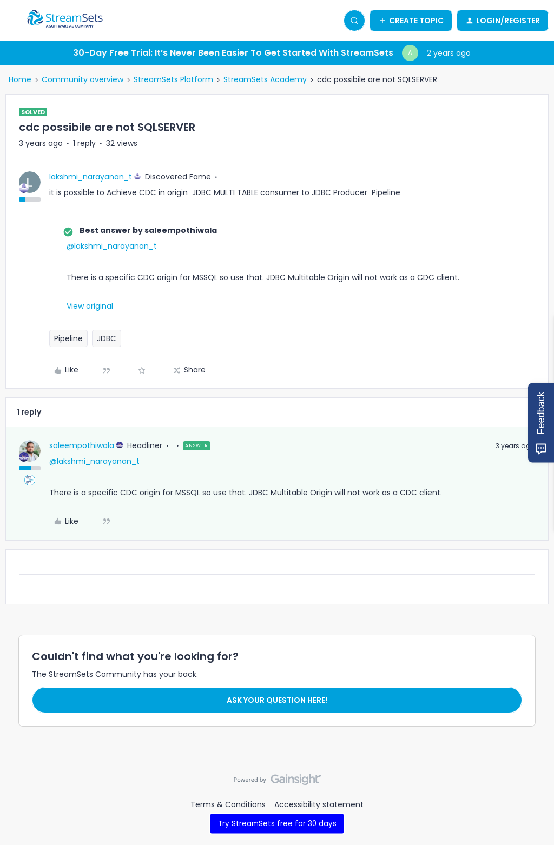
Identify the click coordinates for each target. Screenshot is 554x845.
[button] (11, 22)
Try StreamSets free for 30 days (277, 823)
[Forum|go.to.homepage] (65, 20)
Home (20, 79)
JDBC (106, 338)
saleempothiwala (81, 445)
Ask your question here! (277, 700)
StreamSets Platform (173, 79)
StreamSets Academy (265, 79)
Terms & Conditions (228, 804)
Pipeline (68, 338)
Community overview (82, 79)
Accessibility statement (319, 804)
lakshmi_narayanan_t (90, 176)
